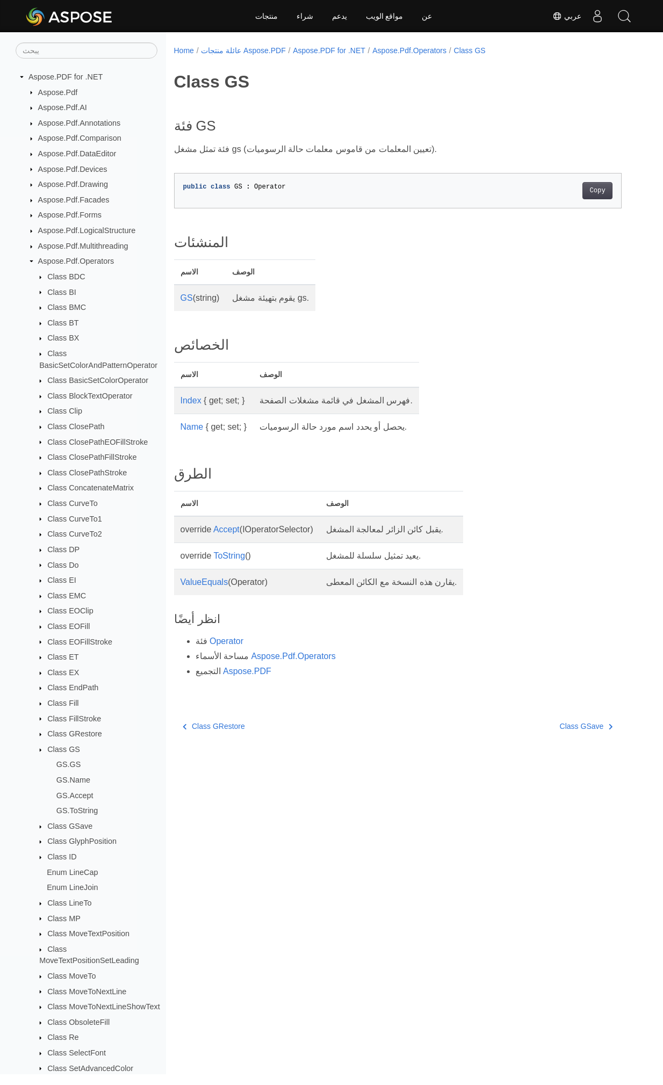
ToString (229, 555)
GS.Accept (74, 795)
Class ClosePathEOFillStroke (97, 442)
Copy (597, 190)
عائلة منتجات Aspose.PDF (243, 50)
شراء (305, 16)
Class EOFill (68, 626)
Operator (226, 641)
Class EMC (66, 595)
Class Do (62, 565)
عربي (566, 16)
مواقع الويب (384, 16)
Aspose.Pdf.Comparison (79, 138)
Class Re (62, 1037)
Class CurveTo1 (74, 519)
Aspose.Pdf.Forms (70, 215)
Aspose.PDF (247, 671)
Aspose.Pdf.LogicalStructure (87, 230)
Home (184, 50)
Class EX (63, 672)
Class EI (61, 580)
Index (191, 400)
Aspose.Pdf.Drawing (73, 184)
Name (192, 426)
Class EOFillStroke (79, 642)
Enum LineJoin (72, 887)
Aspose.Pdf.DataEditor (77, 153)
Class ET (62, 657)
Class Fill (62, 703)
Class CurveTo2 (74, 534)
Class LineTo (69, 903)
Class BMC (66, 307)
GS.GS (68, 764)
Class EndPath (72, 687)
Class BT (62, 323)
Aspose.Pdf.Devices (72, 169)
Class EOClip (70, 610)
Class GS (63, 749)
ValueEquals (204, 582)
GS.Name (73, 780)
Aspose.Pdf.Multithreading (83, 246)
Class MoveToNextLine (86, 991)
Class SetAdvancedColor (90, 1068)
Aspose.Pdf (58, 92)
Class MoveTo (71, 976)
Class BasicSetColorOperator (97, 380)
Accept (226, 529)
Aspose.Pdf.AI (62, 107)
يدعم (339, 16)
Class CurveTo (72, 503)
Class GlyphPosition (82, 841)
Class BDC (66, 276)
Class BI (61, 292)
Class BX (63, 338)
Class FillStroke (74, 718)
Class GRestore (74, 733)
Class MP (64, 918)
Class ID (61, 856)
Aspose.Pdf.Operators (76, 261)
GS (187, 297)
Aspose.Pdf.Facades (74, 200)
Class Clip (64, 411)
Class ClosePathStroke (87, 472)
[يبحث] (86, 50)
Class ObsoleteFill (78, 1022)
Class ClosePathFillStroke (91, 457)
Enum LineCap (72, 872)
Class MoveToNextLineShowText (103, 1006)
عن (427, 16)
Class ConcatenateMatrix (90, 487)
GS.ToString (77, 810)
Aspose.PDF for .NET (65, 77)
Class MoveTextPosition (88, 933)
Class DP (63, 549)
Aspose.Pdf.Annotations (79, 123)
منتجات (266, 16)
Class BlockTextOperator (89, 396)
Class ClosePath (75, 426)
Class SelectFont (76, 1052)
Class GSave (69, 826)
